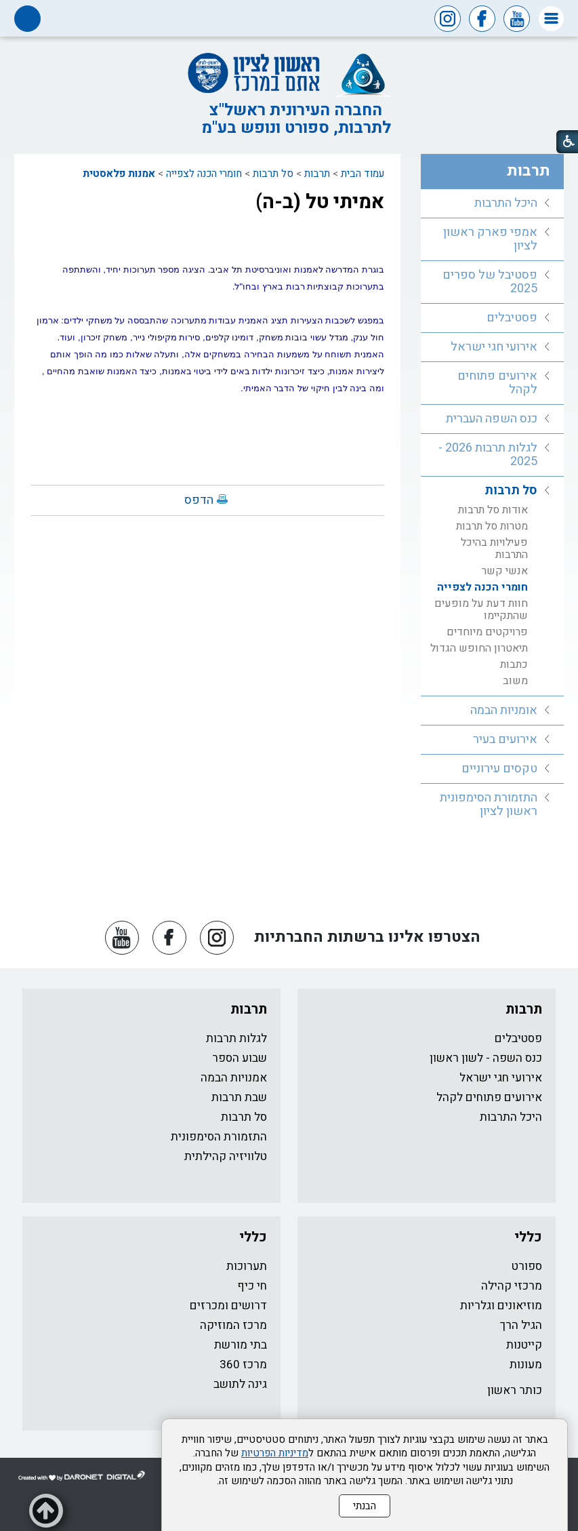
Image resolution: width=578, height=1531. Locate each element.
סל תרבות (273, 173)
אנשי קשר (505, 571)
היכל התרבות (505, 203)
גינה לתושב (240, 1384)
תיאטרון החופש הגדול (479, 648)
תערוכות (246, 1266)
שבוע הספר (239, 1058)
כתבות (514, 664)
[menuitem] (492, 203)
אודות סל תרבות (493, 510)
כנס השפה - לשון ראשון (486, 1058)
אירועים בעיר (505, 739)
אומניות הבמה (503, 710)
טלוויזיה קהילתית (225, 1156)
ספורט (527, 1266)
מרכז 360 (243, 1364)
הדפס (198, 500)
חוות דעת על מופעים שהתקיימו (481, 609)
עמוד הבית (362, 173)
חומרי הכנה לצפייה (204, 173)
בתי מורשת (240, 1344)
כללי (528, 1237)
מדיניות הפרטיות (274, 1453)
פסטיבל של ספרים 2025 (489, 282)
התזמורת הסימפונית (219, 1136)
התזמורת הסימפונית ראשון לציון (488, 804)
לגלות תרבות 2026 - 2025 (487, 455)
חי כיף (252, 1285)
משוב (515, 681)
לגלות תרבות (236, 1038)
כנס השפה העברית (491, 419)
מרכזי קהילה (511, 1285)
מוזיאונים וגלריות (501, 1305)
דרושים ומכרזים (228, 1305)
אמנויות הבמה (234, 1077)
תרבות (317, 173)
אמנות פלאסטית (119, 173)
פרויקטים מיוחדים (487, 632)
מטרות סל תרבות (492, 526)
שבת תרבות (239, 1097)
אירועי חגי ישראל (494, 347)
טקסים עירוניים (499, 768)
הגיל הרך (521, 1325)
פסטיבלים (512, 318)
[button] (551, 18)
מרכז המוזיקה (233, 1325)
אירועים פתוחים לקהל (497, 383)
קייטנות (524, 1344)
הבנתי (364, 1505)
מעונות (526, 1364)
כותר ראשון (514, 1390)
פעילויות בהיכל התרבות (494, 548)
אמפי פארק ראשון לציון (490, 239)
